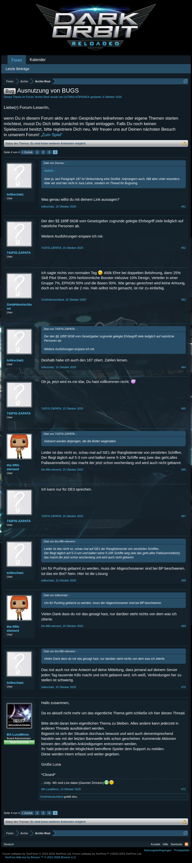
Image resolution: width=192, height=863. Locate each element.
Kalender (38, 60)
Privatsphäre (182, 850)
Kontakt (155, 844)
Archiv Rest (42, 96)
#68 (183, 580)
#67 (183, 516)
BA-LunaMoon (18, 734)
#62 (183, 247)
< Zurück (27, 152)
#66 (183, 469)
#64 (183, 367)
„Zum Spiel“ (51, 134)
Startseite (176, 844)
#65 (183, 408)
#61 (183, 206)
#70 (183, 687)
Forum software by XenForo (37, 853)
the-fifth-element (13, 467)
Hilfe (165, 844)
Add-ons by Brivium (41, 857)
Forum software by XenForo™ (107, 853)
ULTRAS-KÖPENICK (77, 96)
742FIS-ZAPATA (19, 253)
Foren (17, 60)
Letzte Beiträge (17, 69)
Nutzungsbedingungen (158, 850)
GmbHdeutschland (19, 306)
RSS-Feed (186, 844)
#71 (183, 789)
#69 (183, 625)
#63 (183, 299)
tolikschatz (15, 194)
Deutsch (9, 844)
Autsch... (50, 170)
